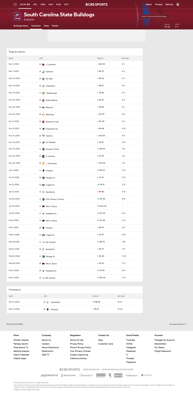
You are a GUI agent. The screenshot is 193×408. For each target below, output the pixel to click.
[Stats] (46, 25)
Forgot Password (163, 351)
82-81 (100, 100)
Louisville (51, 64)
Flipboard (131, 362)
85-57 (100, 227)
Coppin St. (50, 185)
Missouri (49, 107)
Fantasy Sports (21, 343)
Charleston (50, 86)
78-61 (96, 309)
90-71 (100, 249)
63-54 (101, 220)
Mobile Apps (20, 358)
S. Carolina (50, 156)
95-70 (100, 156)
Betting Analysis (21, 351)
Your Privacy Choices (80, 351)
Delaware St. (51, 213)
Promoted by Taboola (178, 324)
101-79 (100, 114)
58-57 (101, 170)
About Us (46, 340)
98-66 (100, 107)
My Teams (159, 347)
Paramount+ (48, 351)
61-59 (101, 270)
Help (100, 340)
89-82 (100, 192)
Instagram (131, 347)
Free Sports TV (21, 347)
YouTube (130, 340)
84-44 (100, 128)
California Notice (78, 358)
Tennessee (52, 163)
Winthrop (50, 114)
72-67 (100, 177)
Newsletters (160, 343)
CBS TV (45, 354)
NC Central (50, 242)
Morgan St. (50, 178)
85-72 (101, 242)
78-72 (100, 142)
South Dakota (51, 100)
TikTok (129, 343)
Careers (45, 343)
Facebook (131, 351)
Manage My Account (165, 340)
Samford (49, 71)
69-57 (100, 263)
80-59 (100, 121)
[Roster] (55, 25)
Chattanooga (51, 93)
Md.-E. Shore (51, 206)
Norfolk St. (50, 192)
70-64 (101, 213)
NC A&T (49, 79)
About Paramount (50, 347)
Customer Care (105, 343)
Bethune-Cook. (52, 122)
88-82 (96, 302)
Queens (49, 136)
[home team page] (43, 64)
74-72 (100, 184)
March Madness (21, 354)
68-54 (101, 149)
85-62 (100, 78)
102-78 (101, 136)
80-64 (101, 277)
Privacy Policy (76, 343)
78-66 (100, 93)
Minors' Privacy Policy (80, 347)
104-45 (101, 64)
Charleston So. (52, 129)
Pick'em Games (21, 340)
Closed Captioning (79, 354)
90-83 (100, 256)
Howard (49, 170)
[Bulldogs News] (21, 25)
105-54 (101, 163)
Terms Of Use (76, 340)
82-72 (100, 71)
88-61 (100, 85)
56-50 (101, 199)
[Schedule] (36, 25)
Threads (130, 358)
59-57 (100, 235)
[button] (155, 16)
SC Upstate (50, 142)
